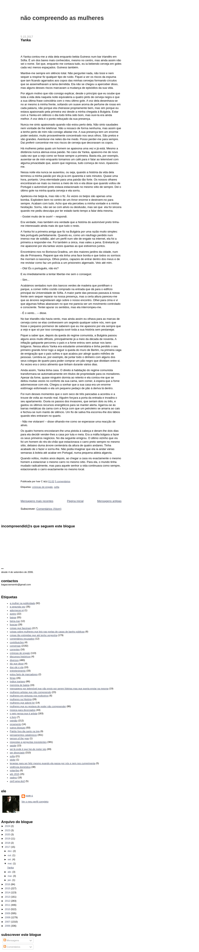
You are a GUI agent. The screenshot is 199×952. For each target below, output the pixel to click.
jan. (10, 880)
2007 (8, 921)
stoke (13, 759)
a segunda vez (17, 606)
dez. (10, 851)
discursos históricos (20, 656)
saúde (13, 745)
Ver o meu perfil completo (35, 801)
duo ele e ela (17, 667)
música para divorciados (23, 710)
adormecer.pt (17, 610)
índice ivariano (17, 681)
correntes (15, 649)
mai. (10, 863)
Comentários (11, 947)
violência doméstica (20, 767)
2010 (8, 909)
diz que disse (17, 663)
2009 (8, 913)
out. (10, 855)
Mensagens (11, 940)
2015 (8, 888)
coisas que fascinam (20, 628)
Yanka (26, 40)
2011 (8, 905)
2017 (8, 847)
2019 (8, 838)
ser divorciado (17, 752)
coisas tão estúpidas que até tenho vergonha (33, 635)
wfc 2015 (14, 774)
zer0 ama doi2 (17, 781)
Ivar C (29, 796)
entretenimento (18, 670)
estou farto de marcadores (24, 674)
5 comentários (62, 481)
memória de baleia (20, 685)
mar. (10, 876)
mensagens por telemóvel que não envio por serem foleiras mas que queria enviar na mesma (59, 688)
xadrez (13, 777)
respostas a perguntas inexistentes (28, 742)
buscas (13, 624)
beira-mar (15, 621)
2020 (8, 834)
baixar (13, 617)
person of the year (19, 738)
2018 (8, 843)
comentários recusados (22, 638)
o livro (13, 717)
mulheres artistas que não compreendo (30, 692)
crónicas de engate (42, 487)
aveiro (13, 613)
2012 (8, 901)
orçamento (15, 724)
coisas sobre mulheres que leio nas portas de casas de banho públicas (47, 631)
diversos (14, 660)
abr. (10, 872)
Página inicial (75, 501)
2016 (8, 884)
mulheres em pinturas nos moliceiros (29, 695)
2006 (8, 925)
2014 (8, 892)
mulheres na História (21, 699)
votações (14, 770)
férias (13, 678)
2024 (8, 826)
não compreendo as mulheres (62, 18)
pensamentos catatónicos (23, 735)
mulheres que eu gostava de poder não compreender (38, 706)
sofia (56, 487)
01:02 (51, 481)
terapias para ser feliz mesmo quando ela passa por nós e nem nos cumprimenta (53, 763)
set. (10, 859)
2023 (8, 830)
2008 (8, 917)
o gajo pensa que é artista (23, 713)
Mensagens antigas (109, 501)
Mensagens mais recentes (37, 501)
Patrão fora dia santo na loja (25, 731)
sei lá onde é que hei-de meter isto (28, 749)
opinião (14, 720)
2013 (8, 896)
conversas (15, 645)
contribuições (17, 642)
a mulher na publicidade (22, 603)
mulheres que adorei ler (22, 702)
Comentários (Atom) (48, 508)
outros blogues (17, 727)
